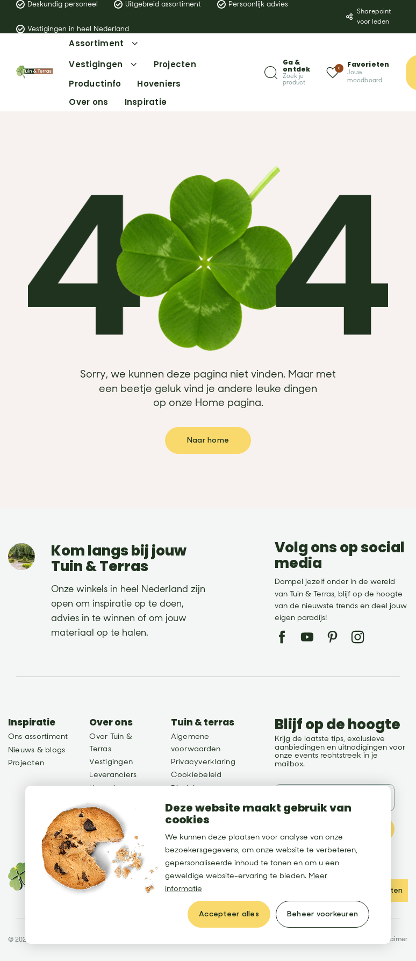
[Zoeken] (287, 72)
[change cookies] (322, 914)
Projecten (26, 762)
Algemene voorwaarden (196, 742)
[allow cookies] (229, 914)
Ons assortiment (38, 736)
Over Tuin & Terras (110, 742)
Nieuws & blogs (36, 749)
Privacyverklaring (203, 761)
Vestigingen (111, 761)
